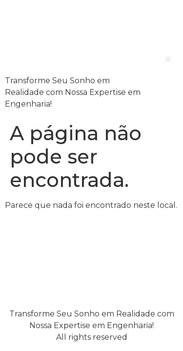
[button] (168, 59)
